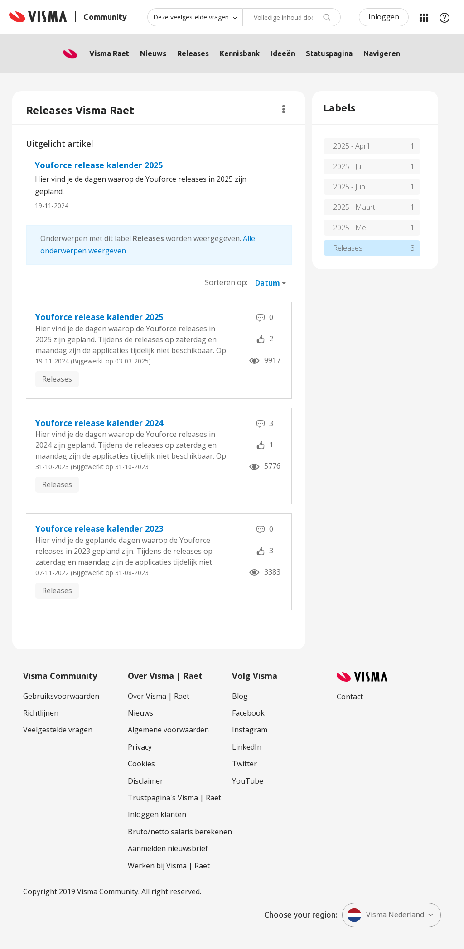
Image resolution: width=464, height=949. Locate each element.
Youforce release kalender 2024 (99, 422)
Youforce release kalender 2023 (99, 528)
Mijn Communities (423, 17)
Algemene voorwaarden (168, 730)
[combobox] (291, 17)
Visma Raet (109, 53)
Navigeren (381, 53)
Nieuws (153, 53)
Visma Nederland (385, 915)
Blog (240, 696)
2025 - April (351, 146)
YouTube (247, 781)
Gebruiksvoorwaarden (61, 696)
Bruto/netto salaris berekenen (180, 832)
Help (444, 17)
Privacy (140, 747)
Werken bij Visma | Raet (169, 866)
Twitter (244, 764)
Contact (350, 697)
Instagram (249, 730)
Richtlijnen (40, 713)
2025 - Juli (348, 166)
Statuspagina (329, 53)
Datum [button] (267, 283)
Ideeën (283, 53)
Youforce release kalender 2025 (99, 165)
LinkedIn (246, 747)
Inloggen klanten (157, 814)
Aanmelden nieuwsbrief (168, 848)
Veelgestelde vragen (57, 730)
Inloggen (383, 17)
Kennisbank (240, 53)
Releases (193, 53)
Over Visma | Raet (158, 696)
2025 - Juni (350, 187)
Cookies (141, 764)
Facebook (248, 713)
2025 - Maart (354, 207)
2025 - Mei (350, 227)
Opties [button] (283, 109)
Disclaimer (145, 781)
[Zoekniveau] (194, 17)
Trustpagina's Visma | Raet (174, 798)
